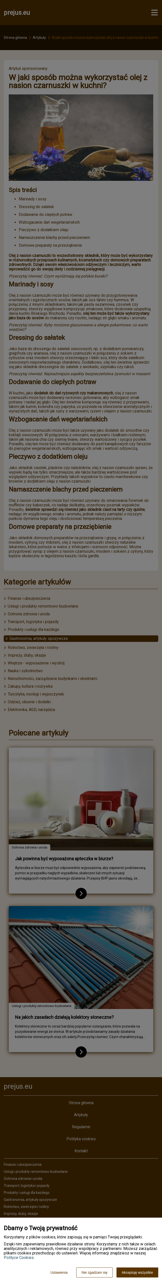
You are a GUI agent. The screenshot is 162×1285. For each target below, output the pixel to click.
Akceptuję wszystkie (137, 1272)
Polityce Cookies (19, 1257)
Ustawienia (59, 1272)
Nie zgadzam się (95, 1272)
